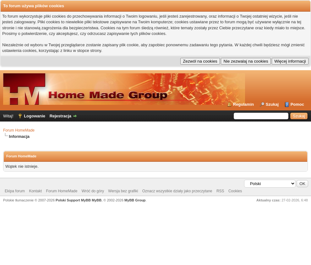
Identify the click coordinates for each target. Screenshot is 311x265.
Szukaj (272, 104)
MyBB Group (134, 200)
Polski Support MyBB (73, 200)
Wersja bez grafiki (123, 191)
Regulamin (243, 104)
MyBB (96, 200)
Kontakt (35, 191)
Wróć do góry (93, 191)
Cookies (235, 191)
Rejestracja (60, 116)
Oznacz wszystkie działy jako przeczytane (177, 191)
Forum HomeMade (19, 130)
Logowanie (34, 116)
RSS (220, 191)
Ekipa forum (15, 191)
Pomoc (297, 104)
